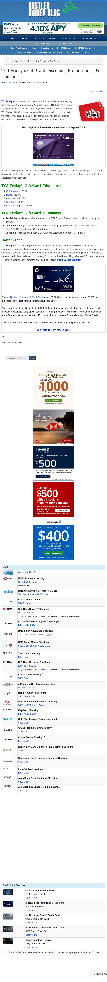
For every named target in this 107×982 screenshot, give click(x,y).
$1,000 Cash (24, 750)
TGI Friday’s (7, 101)
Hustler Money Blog (53, 9)
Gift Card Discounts (69, 260)
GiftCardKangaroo (15, 205)
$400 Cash (23, 678)
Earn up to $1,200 (27, 666)
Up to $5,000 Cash (27, 582)
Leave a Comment (98, 92)
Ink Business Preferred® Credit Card (25, 297)
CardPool (11, 202)
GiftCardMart (12, 191)
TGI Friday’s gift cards (57, 170)
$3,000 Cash (24, 603)
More (4, 336)
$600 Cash (23, 790)
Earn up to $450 (26, 612)
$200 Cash (23, 773)
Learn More (31, 898)
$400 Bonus (24, 657)
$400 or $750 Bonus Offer (31, 705)
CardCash (11, 198)
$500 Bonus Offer (27, 696)
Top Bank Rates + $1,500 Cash (33, 594)
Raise (9, 195)
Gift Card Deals (16, 343)
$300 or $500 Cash (27, 625)
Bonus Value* (15, 952)
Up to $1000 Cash (27, 687)
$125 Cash (23, 731)
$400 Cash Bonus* (34, 634)
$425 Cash (23, 723)
